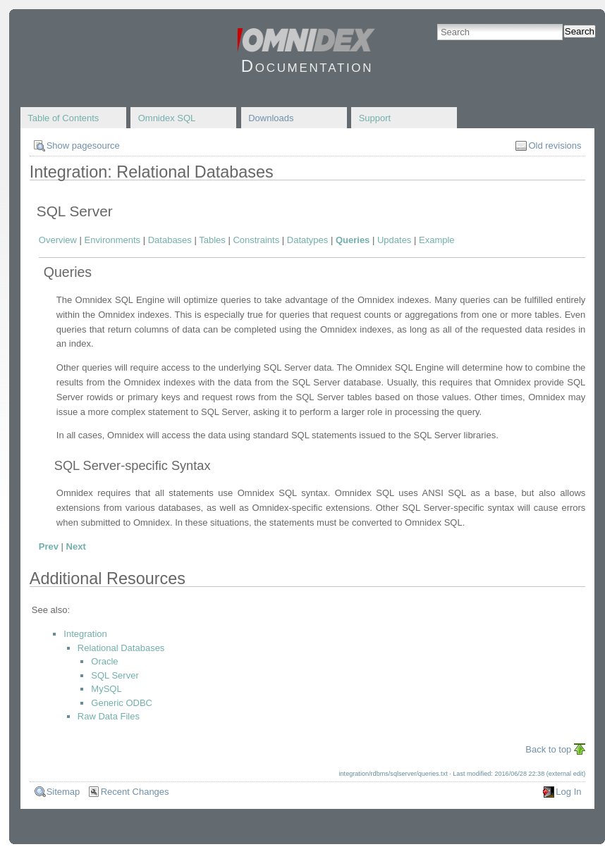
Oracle (104, 661)
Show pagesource (83, 145)
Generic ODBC (121, 703)
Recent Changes (135, 791)
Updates (394, 240)
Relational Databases (121, 648)
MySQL (106, 688)
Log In (568, 791)
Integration (84, 634)
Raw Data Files (109, 716)
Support (375, 118)
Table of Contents (63, 118)
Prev (49, 546)
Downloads (270, 118)
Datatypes (308, 240)
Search (579, 31)
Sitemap (63, 791)
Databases (170, 240)
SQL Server (114, 675)
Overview (58, 240)
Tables (212, 240)
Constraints (256, 240)
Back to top (548, 749)
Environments (112, 240)
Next (76, 546)
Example (437, 240)
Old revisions (554, 145)
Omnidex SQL (167, 118)
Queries (352, 240)
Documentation (307, 65)
